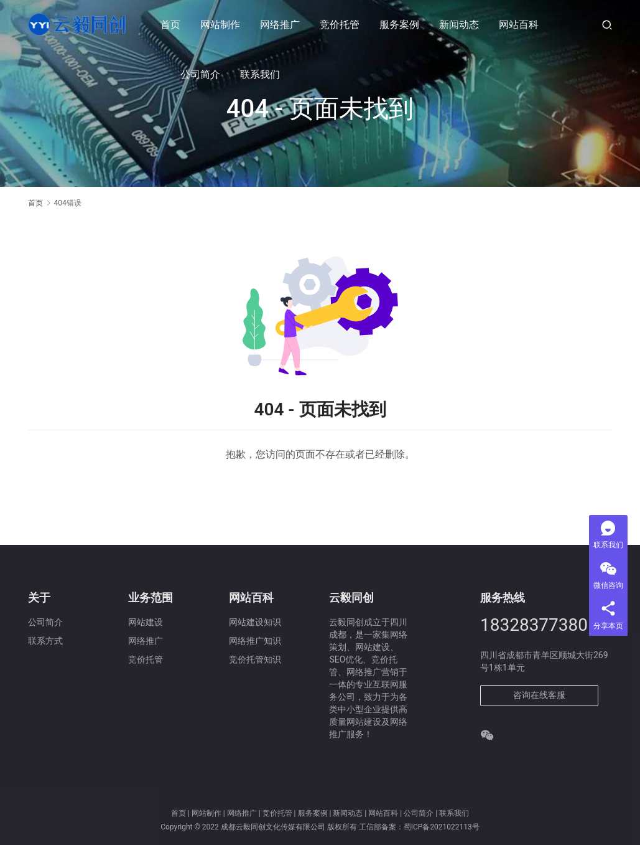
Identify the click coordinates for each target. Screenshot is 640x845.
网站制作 (221, 25)
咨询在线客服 (539, 695)
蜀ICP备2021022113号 (442, 827)
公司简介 (201, 74)
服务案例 (400, 25)
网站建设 (145, 622)
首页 (171, 25)
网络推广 (280, 25)
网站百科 (519, 25)
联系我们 (261, 74)
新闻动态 (460, 25)
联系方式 (45, 641)
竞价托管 (340, 25)
